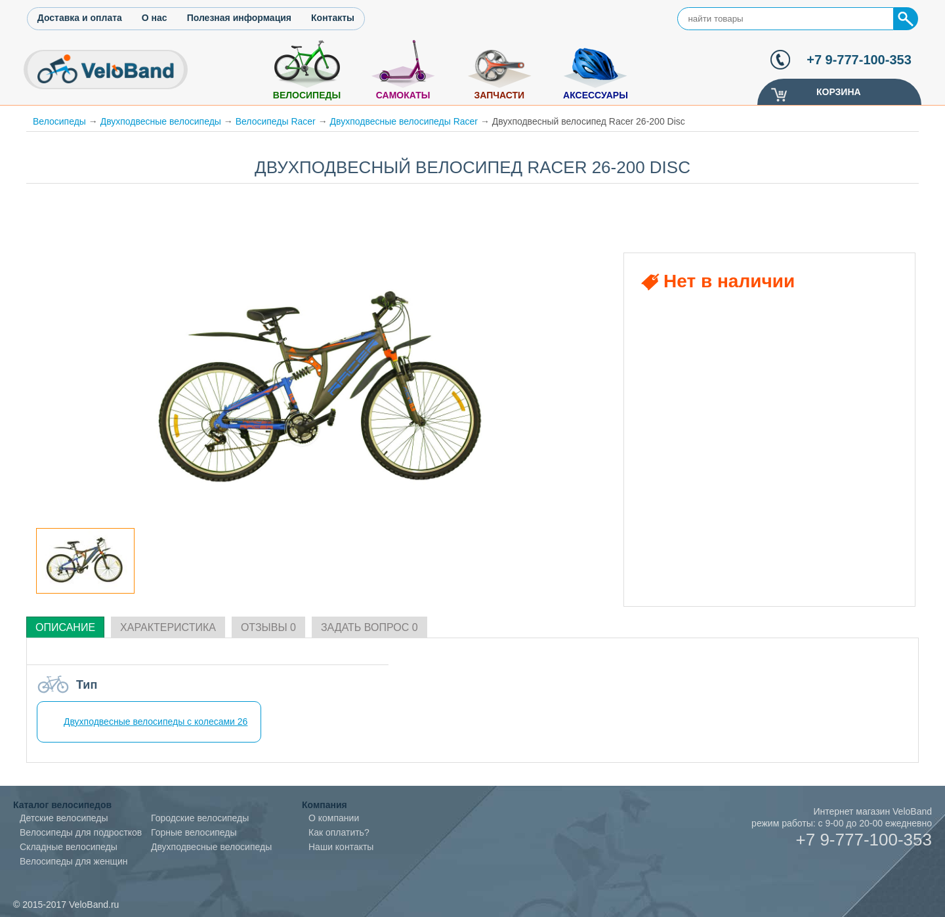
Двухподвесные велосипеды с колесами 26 (155, 721)
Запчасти (499, 95)
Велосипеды (307, 95)
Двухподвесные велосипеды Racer (404, 121)
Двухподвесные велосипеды (160, 121)
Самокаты (403, 95)
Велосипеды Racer (276, 121)
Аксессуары (595, 95)
